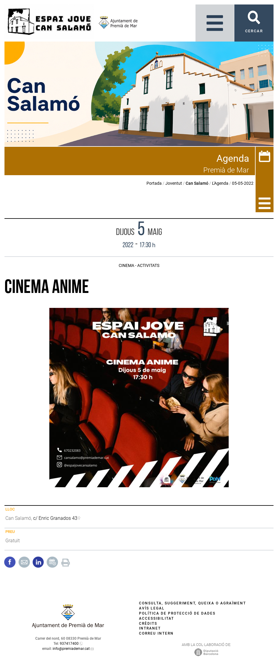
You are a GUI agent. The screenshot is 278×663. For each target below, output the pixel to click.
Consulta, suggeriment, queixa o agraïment (192, 603)
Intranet (150, 628)
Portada (154, 183)
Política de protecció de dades (177, 613)
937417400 (69, 643)
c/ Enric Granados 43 (55, 518)
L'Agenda (220, 183)
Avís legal (152, 608)
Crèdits (148, 623)
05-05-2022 (242, 183)
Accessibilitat (156, 618)
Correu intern (156, 633)
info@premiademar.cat (71, 649)
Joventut (173, 183)
